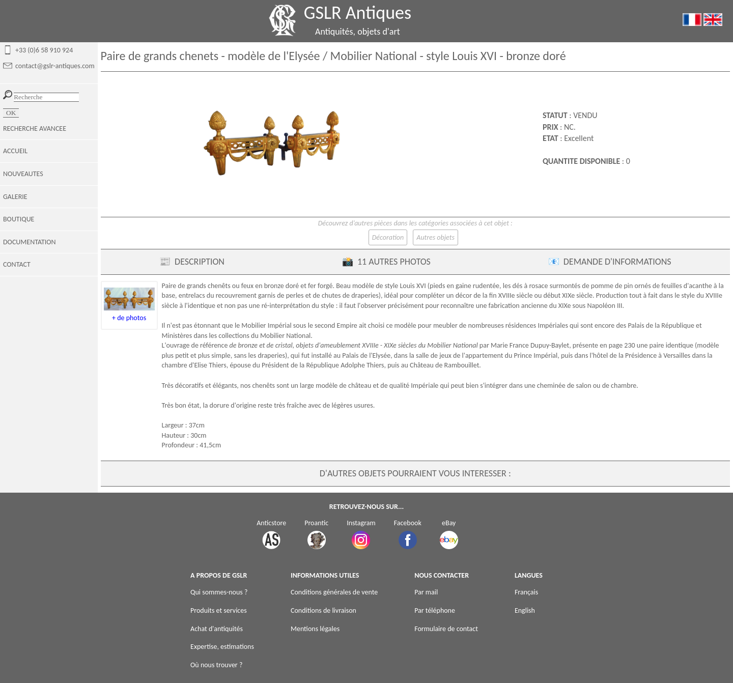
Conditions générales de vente (334, 592)
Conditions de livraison (323, 610)
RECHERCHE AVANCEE (34, 128)
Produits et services (218, 610)
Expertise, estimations (222, 646)
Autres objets (435, 237)
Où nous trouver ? (216, 665)
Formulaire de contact (446, 628)
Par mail (426, 592)
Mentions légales (315, 628)
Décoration (388, 237)
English (525, 610)
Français (526, 592)
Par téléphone (434, 610)
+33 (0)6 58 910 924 (44, 50)
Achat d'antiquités (216, 628)
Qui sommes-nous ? (218, 592)
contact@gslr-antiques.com (55, 66)
